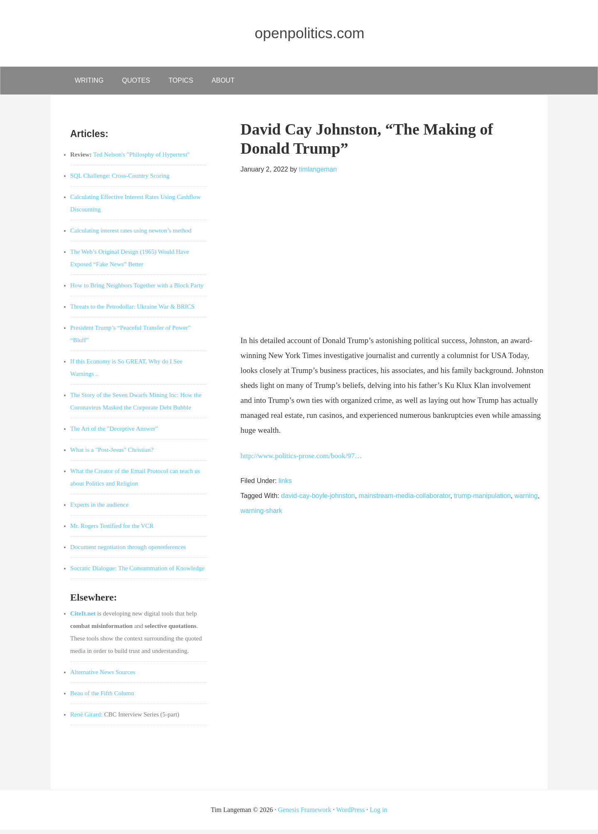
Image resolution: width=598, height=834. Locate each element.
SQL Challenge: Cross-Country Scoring (119, 180)
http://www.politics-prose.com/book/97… (306, 459)
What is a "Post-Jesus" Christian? (112, 454)
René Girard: (86, 718)
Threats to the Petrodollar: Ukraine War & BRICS (132, 310)
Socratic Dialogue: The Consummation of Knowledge (137, 572)
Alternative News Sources (102, 676)
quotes (141, 82)
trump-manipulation (482, 499)
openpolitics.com (311, 31)
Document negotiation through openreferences (128, 551)
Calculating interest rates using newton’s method (130, 234)
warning (526, 499)
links (285, 484)
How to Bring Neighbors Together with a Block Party (136, 289)
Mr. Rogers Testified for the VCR (112, 530)
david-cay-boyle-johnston (318, 499)
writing (90, 82)
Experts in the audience (99, 508)
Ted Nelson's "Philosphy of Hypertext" (141, 158)
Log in (378, 813)
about (234, 82)
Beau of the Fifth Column (102, 697)
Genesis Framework (304, 813)
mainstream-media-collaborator (405, 499)
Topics (189, 82)
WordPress (350, 813)
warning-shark (261, 514)
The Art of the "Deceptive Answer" (114, 432)
